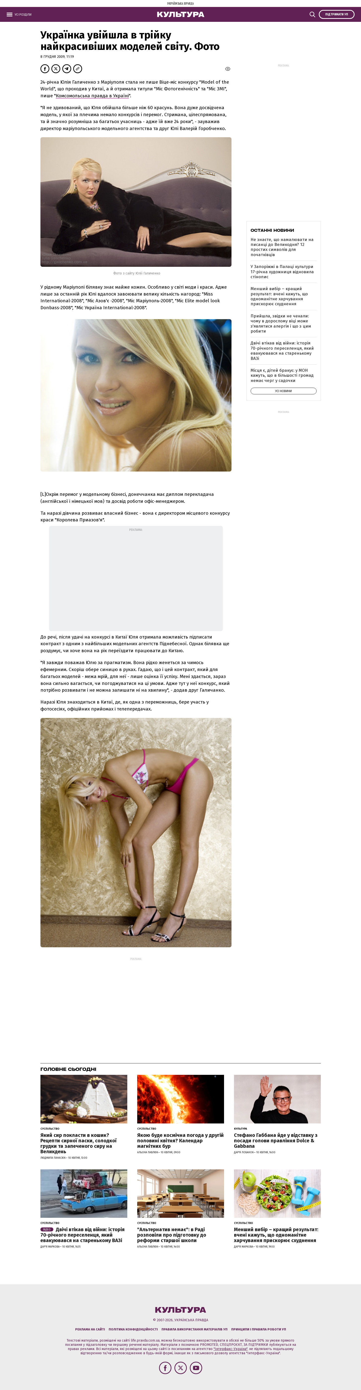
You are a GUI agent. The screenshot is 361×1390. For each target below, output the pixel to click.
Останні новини (272, 230)
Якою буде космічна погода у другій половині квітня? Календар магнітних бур (180, 1140)
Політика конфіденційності (133, 1329)
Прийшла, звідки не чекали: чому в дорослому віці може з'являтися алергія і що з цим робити (281, 323)
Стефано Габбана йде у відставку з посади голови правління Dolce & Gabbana (276, 1140)
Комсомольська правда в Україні (92, 96)
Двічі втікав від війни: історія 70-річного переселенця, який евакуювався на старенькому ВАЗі (282, 350)
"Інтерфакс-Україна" (230, 1349)
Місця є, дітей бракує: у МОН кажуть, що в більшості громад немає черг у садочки (282, 375)
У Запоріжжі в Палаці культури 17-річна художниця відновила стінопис (282, 271)
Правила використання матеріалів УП (195, 1329)
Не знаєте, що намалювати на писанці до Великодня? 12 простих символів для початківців (282, 247)
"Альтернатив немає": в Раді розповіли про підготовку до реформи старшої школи (171, 1234)
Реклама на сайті (90, 1329)
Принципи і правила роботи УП (258, 1329)
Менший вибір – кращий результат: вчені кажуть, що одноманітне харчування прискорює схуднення (279, 296)
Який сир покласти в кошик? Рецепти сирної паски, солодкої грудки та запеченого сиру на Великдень (78, 1143)
